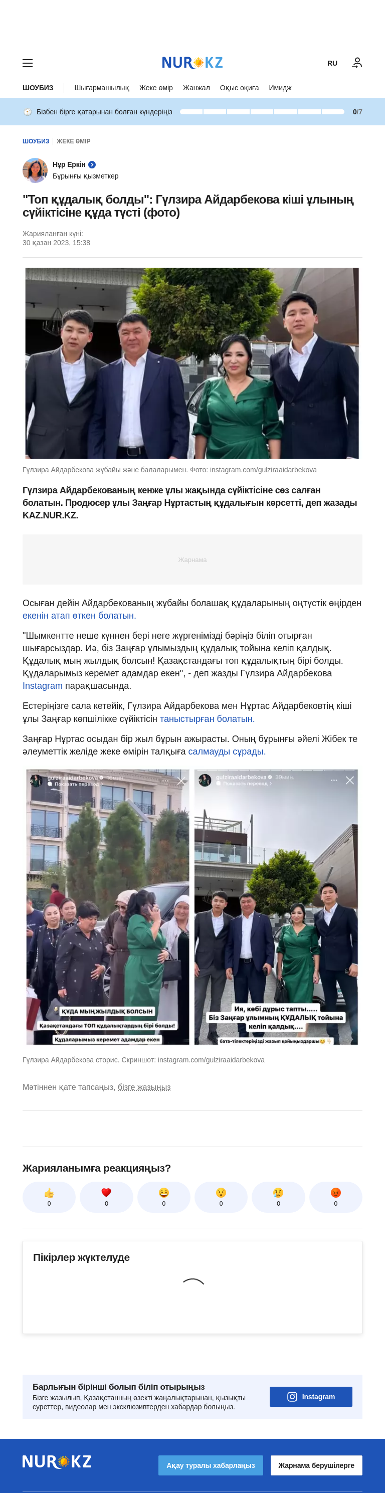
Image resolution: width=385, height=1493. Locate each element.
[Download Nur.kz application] (192, 24)
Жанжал (196, 88)
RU (332, 63)
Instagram (44, 686)
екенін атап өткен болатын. (79, 616)
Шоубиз (38, 88)
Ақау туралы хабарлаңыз (210, 1437)
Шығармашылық (101, 88)
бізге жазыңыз (144, 1087)
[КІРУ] (357, 63)
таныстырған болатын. (207, 719)
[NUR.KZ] (192, 63)
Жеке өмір (156, 88)
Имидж (280, 88)
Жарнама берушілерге (316, 1437)
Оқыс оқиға (239, 88)
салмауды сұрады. (227, 751)
